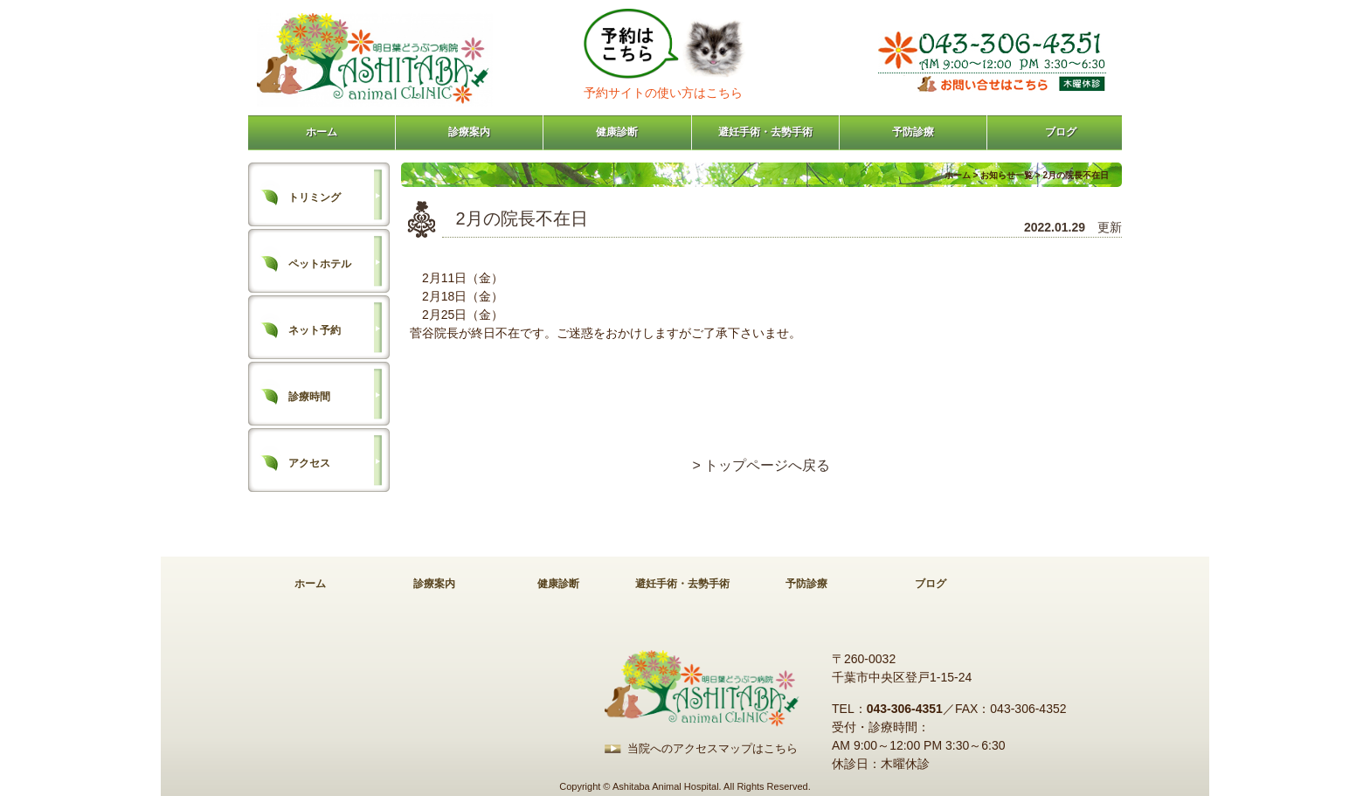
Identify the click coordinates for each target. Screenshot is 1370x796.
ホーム (321, 132)
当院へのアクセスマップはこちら (712, 748)
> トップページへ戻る (762, 465)
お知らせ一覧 (1006, 175)
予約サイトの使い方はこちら (663, 93)
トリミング (314, 197)
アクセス (309, 463)
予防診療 (913, 132)
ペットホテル (319, 264)
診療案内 (469, 132)
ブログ (1060, 132)
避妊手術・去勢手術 (765, 132)
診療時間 (309, 397)
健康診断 (617, 132)
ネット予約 (314, 330)
